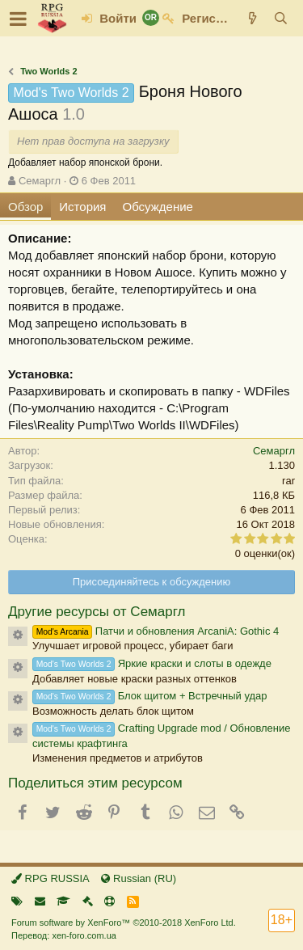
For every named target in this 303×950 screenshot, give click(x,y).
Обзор (25, 206)
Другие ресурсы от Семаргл (96, 611)
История (82, 206)
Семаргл (40, 181)
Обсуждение (158, 206)
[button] (18, 18)
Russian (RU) (138, 878)
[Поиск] (281, 18)
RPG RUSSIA (50, 878)
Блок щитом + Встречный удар (149, 696)
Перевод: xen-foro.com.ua (63, 935)
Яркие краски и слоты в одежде (151, 663)
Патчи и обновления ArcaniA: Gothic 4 (155, 631)
